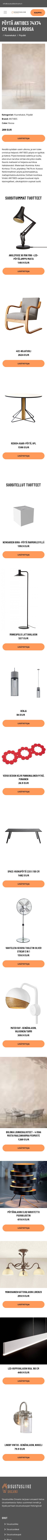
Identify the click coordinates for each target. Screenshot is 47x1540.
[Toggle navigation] (5, 12)
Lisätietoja (23, 138)
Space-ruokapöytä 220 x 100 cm (23, 871)
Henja (23, 710)
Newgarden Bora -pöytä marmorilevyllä (23, 542)
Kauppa (37, 12)
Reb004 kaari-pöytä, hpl (23, 443)
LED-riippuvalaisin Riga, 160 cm (23, 1368)
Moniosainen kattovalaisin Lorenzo (23, 1291)
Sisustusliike (12, 1524)
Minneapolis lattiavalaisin (23, 634)
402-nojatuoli (23, 351)
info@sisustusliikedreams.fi (12, 4)
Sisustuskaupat (14, 1534)
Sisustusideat (13, 1529)
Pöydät (22, 35)
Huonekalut (10, 35)
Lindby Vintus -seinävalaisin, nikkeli (23, 1444)
